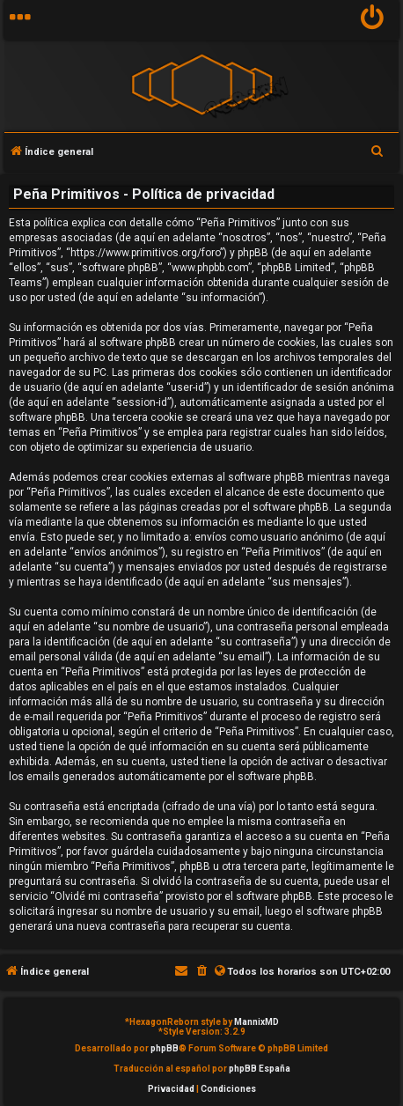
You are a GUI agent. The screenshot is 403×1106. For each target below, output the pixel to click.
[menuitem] (372, 19)
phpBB (164, 1048)
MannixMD (256, 1022)
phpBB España (259, 1068)
